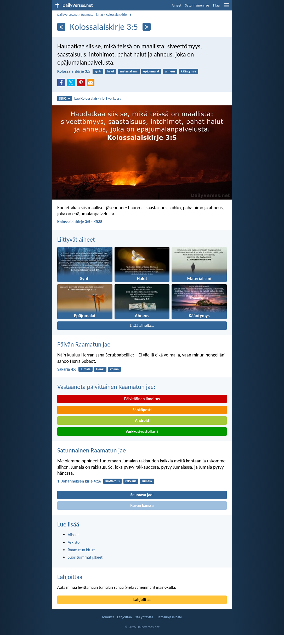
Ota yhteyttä (144, 617)
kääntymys (188, 71)
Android (142, 420)
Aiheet (176, 5)
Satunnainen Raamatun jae (91, 450)
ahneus (170, 71)
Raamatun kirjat (92, 14)
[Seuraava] (147, 27)
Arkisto (74, 542)
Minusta (108, 617)
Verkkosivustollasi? (142, 431)
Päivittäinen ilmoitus (142, 398)
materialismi (129, 71)
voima (114, 369)
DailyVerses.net (67, 14)
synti (97, 71)
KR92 (64, 98)
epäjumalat (151, 71)
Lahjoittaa (69, 577)
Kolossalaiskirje (116, 14)
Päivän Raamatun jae (83, 344)
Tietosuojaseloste (169, 617)
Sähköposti (142, 409)
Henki (100, 369)
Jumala (85, 369)
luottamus (112, 481)
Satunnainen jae (197, 5)
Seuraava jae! (142, 494)
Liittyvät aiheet (76, 239)
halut (110, 71)
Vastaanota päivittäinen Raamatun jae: (106, 386)
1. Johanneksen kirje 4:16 (79, 481)
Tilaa (216, 5)
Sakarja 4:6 (66, 369)
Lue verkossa (97, 98)
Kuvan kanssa (142, 505)
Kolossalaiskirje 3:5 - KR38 (79, 221)
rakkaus (130, 481)
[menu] (226, 7)
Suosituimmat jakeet (85, 557)
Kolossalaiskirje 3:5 (73, 71)
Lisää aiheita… (142, 325)
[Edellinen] (61, 27)
